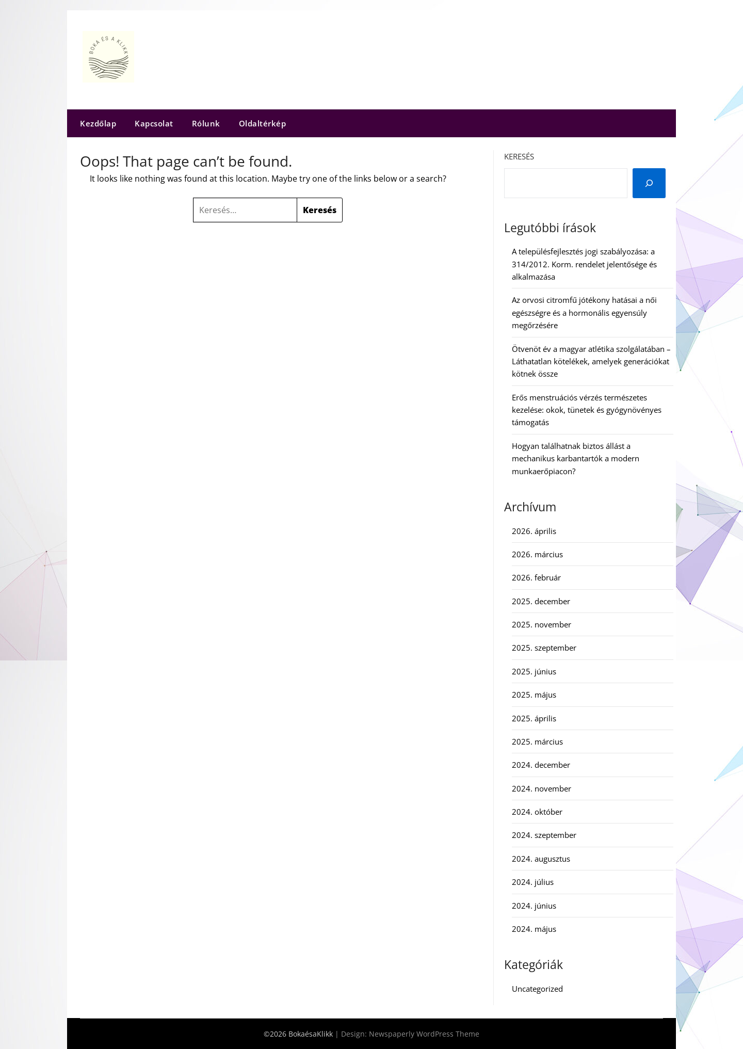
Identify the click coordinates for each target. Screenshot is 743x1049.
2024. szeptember (544, 835)
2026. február (536, 577)
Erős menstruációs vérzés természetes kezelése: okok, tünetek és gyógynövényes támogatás (586, 410)
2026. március (537, 554)
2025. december (541, 601)
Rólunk (206, 123)
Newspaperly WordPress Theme (424, 1034)
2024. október (537, 811)
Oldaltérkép (262, 123)
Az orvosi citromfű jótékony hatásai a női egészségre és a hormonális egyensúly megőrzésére (584, 312)
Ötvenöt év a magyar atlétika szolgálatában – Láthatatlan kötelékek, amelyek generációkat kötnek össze (591, 361)
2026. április (534, 531)
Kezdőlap (98, 123)
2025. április (534, 718)
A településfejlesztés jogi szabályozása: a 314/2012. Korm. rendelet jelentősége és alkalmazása (584, 264)
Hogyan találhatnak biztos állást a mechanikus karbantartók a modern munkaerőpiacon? (575, 458)
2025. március (537, 741)
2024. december (541, 765)
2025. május (534, 694)
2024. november (541, 788)
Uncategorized (537, 988)
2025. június (534, 671)
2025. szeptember (544, 647)
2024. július (533, 882)
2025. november (541, 624)
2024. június (534, 905)
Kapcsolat (154, 123)
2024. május (534, 929)
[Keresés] (649, 183)
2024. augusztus (541, 858)
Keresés (519, 156)
